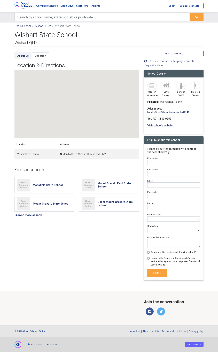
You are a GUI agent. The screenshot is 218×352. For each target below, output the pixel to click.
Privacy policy (196, 331)
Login (170, 6)
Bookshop (52, 344)
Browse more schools (28, 215)
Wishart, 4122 (43, 26)
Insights (95, 6)
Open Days (67, 6)
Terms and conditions (174, 331)
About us (23, 55)
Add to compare (174, 53)
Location (40, 55)
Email (150, 180)
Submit (157, 272)
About (30, 344)
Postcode (152, 192)
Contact (40, 344)
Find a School (22, 26)
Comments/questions (158, 237)
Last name (152, 169)
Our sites (193, 344)
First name (152, 158)
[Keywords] (102, 17)
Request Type (154, 214)
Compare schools (189, 5)
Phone (150, 203)
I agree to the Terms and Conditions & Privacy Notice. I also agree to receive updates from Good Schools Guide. (175, 261)
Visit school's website (160, 125)
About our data (151, 331)
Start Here (82, 6)
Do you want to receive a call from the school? (173, 252)
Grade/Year (152, 226)
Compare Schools (47, 6)
